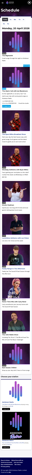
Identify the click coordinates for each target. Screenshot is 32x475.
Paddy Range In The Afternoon (13, 269)
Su (8, 23)
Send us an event (6, 462)
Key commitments (7, 464)
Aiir (10, 472)
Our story (18, 464)
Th (19, 19)
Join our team (18, 462)
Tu (10, 19)
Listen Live (7, 106)
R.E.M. (11, 406)
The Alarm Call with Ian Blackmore (11, 404)
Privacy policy (5, 466)
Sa (4, 23)
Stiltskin (9, 444)
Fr (23, 19)
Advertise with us (17, 460)
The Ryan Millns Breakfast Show (14, 134)
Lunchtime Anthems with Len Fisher (15, 238)
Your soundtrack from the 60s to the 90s (13, 442)
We (15, 19)
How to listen (5, 460)
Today (5, 19)
